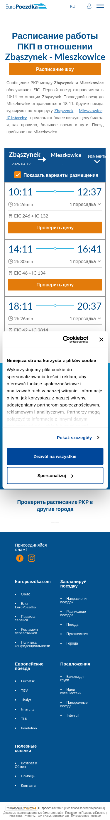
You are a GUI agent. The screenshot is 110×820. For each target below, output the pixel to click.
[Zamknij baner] (101, 339)
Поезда (73, 624)
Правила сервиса (25, 618)
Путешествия (77, 634)
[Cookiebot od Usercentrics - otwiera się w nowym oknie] (65, 339)
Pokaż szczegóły (74, 437)
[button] (73, 6)
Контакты (28, 785)
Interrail (73, 715)
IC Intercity (16, 117)
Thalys (26, 700)
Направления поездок (74, 600)
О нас (25, 594)
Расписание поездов (73, 613)
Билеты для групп (72, 678)
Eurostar (28, 681)
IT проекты (45, 807)
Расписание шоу (55, 69)
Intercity (27, 709)
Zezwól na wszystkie (55, 456)
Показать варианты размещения (60, 175)
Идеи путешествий (71, 691)
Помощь (28, 776)
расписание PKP (68, 502)
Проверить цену (55, 227)
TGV (24, 690)
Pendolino (29, 728)
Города (72, 643)
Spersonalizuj (55, 475)
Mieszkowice (90, 110)
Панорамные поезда (74, 704)
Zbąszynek (63, 110)
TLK (24, 718)
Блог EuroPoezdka (25, 605)
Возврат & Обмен (26, 765)
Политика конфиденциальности (32, 644)
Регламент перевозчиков (26, 631)
